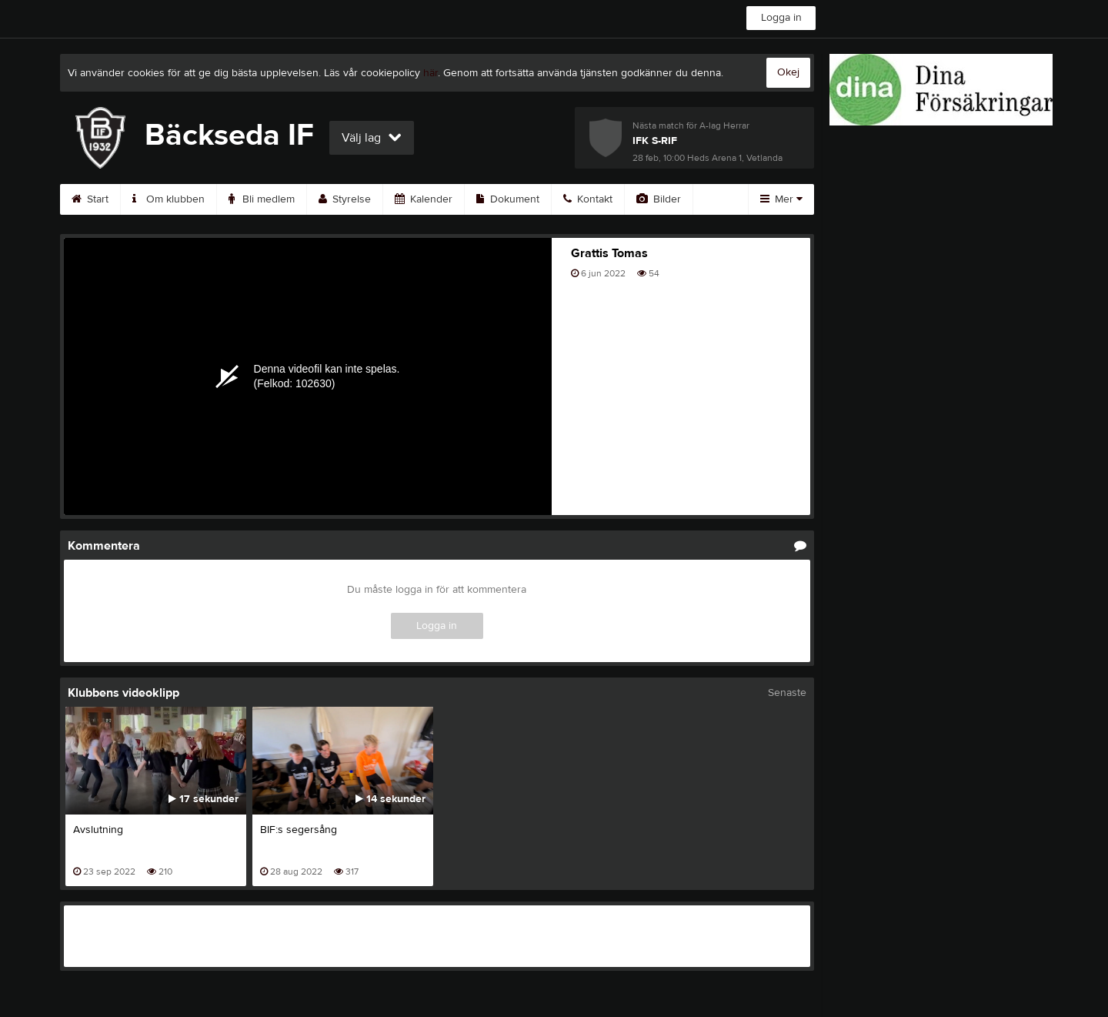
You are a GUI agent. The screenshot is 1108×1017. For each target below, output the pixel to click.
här (430, 73)
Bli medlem (262, 199)
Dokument (507, 199)
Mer (781, 199)
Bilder (658, 199)
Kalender (423, 199)
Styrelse (345, 199)
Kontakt (587, 199)
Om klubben (168, 199)
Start (90, 199)
